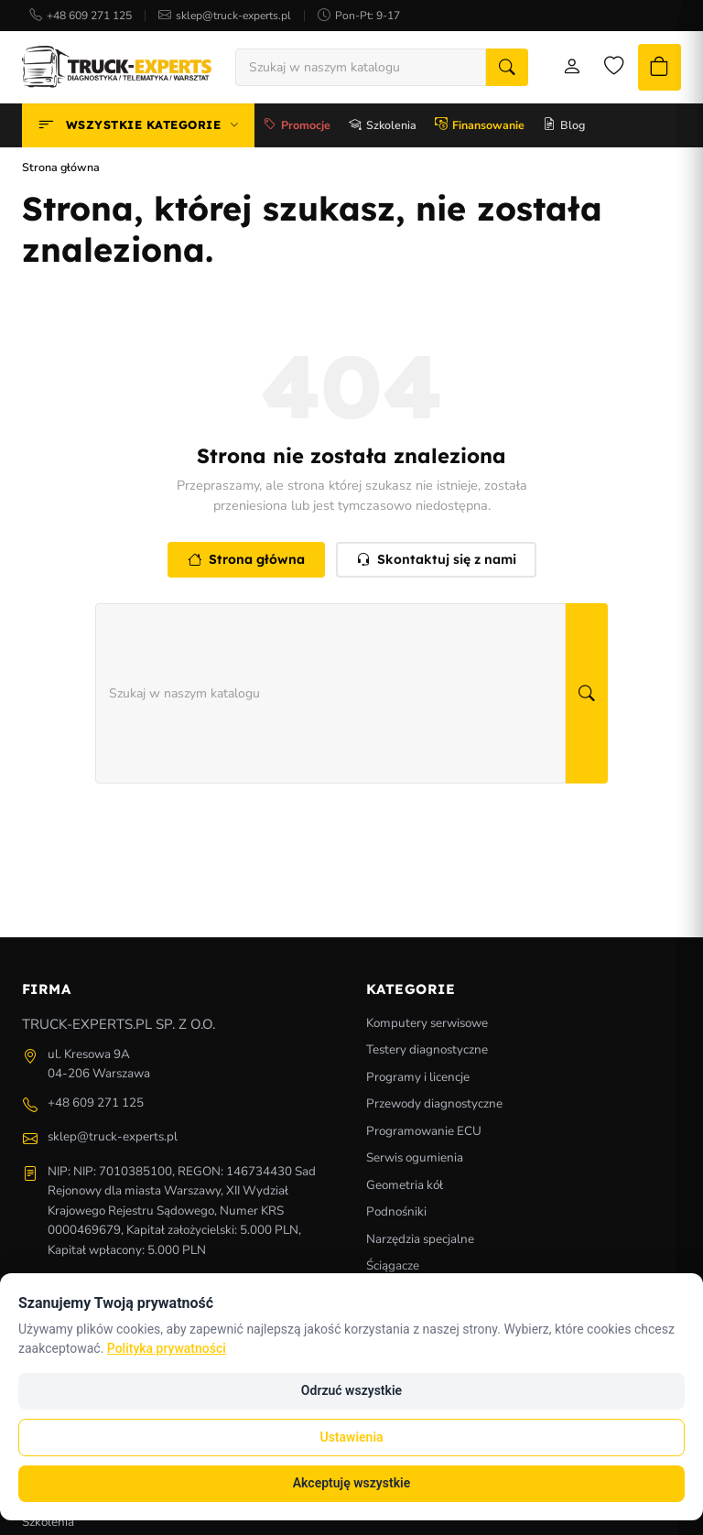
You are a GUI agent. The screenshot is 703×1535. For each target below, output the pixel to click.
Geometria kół (404, 1187)
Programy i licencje (418, 1079)
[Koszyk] (654, 69)
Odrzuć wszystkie (351, 1390)
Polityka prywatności (166, 1348)
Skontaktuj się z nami (436, 563)
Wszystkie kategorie (138, 129)
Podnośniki (396, 1215)
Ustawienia (351, 1437)
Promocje (297, 129)
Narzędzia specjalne (420, 1241)
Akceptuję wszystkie (351, 1483)
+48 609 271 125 (89, 15)
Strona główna (246, 563)
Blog (564, 129)
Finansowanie (480, 129)
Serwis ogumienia (414, 1161)
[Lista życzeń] (603, 69)
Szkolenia (382, 129)
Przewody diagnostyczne (434, 1107)
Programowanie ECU (423, 1133)
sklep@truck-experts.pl (233, 15)
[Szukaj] (493, 68)
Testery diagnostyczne (427, 1053)
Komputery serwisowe (427, 1025)
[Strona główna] (116, 69)
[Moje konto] (557, 69)
